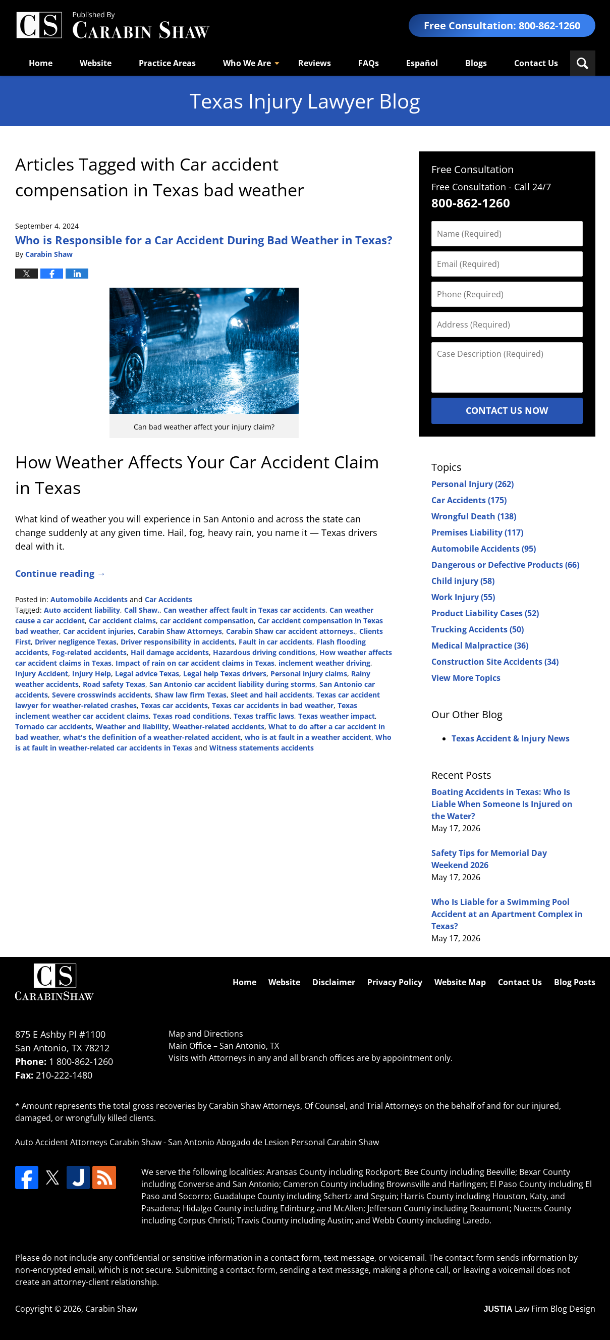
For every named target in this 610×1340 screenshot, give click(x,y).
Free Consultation (472, 169)
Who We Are (247, 63)
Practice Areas (167, 63)
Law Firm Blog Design (539, 1308)
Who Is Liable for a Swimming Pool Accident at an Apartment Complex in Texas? (507, 914)
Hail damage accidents (170, 652)
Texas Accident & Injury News (511, 738)
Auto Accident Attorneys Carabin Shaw (88, 1142)
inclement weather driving (324, 663)
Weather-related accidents (218, 726)
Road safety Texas (114, 684)
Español (422, 63)
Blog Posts (574, 982)
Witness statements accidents (261, 748)
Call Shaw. (141, 610)
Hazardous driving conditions (264, 652)
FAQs (368, 63)
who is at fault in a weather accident (308, 737)
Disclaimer (333, 982)
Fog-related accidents (89, 652)
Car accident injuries (98, 631)
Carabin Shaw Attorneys (180, 631)
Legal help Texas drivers (224, 673)
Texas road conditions (191, 716)
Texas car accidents (174, 705)
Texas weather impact (336, 716)
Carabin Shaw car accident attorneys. (290, 631)
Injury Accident (41, 673)
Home (40, 63)
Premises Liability (477, 532)
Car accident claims (122, 620)
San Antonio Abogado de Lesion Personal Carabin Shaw (273, 1142)
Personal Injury (472, 484)
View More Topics (466, 677)
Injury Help (91, 673)
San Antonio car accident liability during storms (232, 684)
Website (96, 63)
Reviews (314, 63)
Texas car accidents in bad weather (273, 705)
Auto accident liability (82, 610)
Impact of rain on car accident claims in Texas (195, 663)
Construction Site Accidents (495, 661)
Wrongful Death (473, 516)
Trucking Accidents (477, 629)
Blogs (476, 63)
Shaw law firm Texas (191, 695)
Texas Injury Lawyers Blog (112, 25)
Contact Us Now (507, 410)
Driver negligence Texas (76, 642)
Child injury (462, 580)
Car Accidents (168, 599)
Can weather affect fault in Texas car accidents (244, 610)
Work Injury (463, 597)
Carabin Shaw (111, 1308)
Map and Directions (206, 1033)
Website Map (460, 982)
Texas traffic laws (264, 716)
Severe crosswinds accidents (101, 695)
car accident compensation (207, 620)
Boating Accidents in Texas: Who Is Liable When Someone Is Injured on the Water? (502, 804)
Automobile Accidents (89, 599)
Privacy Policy (394, 982)
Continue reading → (60, 573)
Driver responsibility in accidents (178, 642)
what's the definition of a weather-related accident (152, 737)
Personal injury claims (308, 673)
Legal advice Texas (147, 673)
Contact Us (536, 63)
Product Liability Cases (485, 613)
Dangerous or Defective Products (505, 564)
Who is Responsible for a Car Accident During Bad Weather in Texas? (204, 239)
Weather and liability (132, 726)
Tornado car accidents (53, 726)
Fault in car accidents (275, 642)
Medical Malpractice (479, 645)
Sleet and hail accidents (271, 695)
